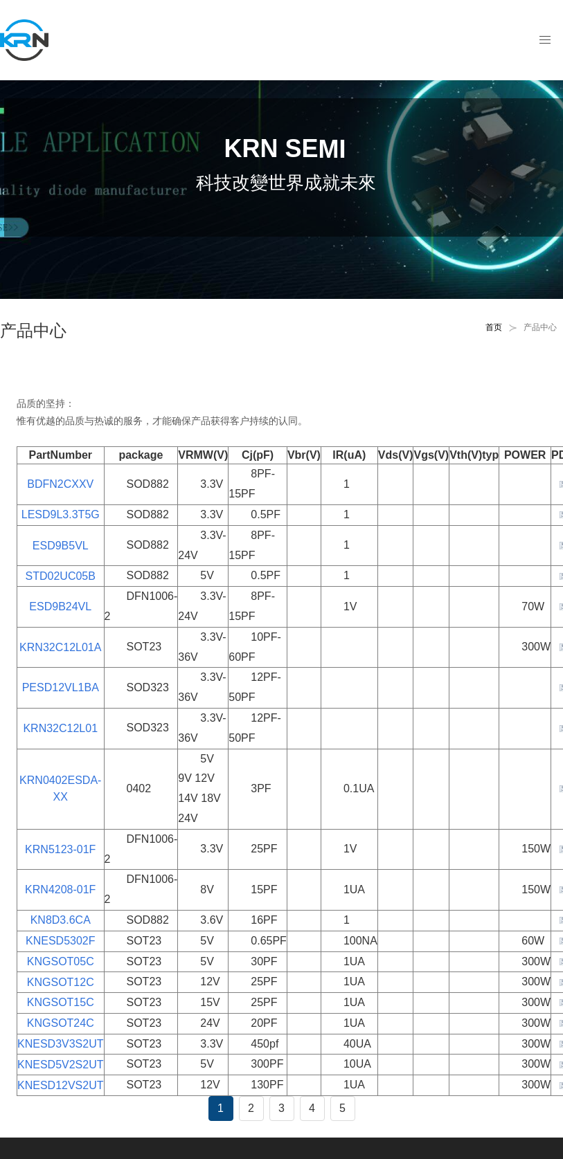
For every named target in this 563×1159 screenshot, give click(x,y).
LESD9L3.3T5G (60, 514)
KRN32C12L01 (60, 728)
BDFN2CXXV (60, 484)
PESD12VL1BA (60, 687)
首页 (493, 327)
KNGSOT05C (60, 961)
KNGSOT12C (60, 982)
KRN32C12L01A (60, 647)
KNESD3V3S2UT (60, 1044)
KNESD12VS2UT (60, 1085)
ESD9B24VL (60, 606)
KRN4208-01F (60, 889)
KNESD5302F (61, 941)
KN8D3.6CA (60, 920)
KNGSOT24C (60, 1023)
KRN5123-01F (60, 849)
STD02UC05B (61, 576)
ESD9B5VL (61, 545)
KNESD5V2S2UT (60, 1064)
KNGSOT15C (60, 1002)
